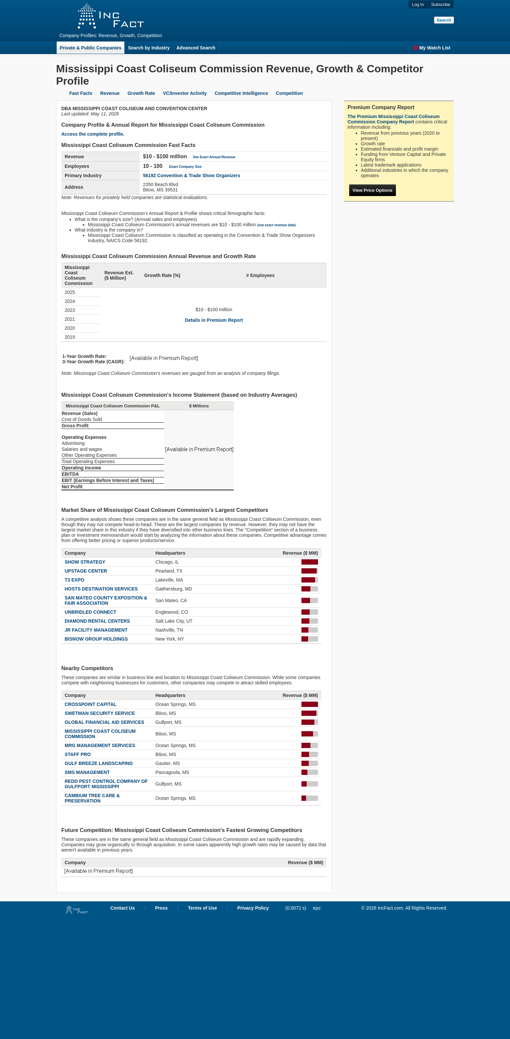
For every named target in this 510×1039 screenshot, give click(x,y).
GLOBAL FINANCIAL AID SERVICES (104, 722)
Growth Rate (141, 93)
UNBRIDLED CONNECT (90, 612)
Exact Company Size (185, 167)
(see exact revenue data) (276, 225)
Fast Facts (80, 93)
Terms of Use (202, 908)
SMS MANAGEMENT (87, 772)
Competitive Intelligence (241, 93)
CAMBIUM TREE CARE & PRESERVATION (92, 798)
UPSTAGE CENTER (86, 571)
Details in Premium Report (214, 320)
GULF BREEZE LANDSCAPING (99, 763)
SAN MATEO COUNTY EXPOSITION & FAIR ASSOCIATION (106, 600)
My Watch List (431, 47)
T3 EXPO (74, 580)
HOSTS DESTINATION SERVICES (101, 588)
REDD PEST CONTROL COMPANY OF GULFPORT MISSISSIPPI (106, 784)
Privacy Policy (253, 908)
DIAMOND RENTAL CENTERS (97, 621)
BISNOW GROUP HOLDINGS (96, 639)
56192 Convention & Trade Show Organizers (191, 175)
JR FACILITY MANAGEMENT (96, 630)
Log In (418, 4)
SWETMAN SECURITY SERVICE (100, 713)
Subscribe (440, 4)
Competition (289, 93)
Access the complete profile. (92, 134)
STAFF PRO (78, 754)
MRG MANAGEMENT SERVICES (100, 745)
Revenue (109, 93)
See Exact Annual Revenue (214, 157)
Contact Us (122, 908)
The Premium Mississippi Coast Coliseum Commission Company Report (394, 119)
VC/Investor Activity (185, 93)
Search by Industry (149, 47)
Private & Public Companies (90, 47)
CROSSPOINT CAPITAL (90, 704)
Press (161, 908)
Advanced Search (196, 47)
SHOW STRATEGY (85, 562)
